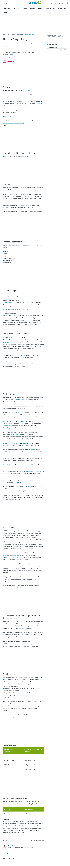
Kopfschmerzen (29, 296)
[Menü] (4, 3)
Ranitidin (40, 449)
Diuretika (39, 103)
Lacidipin (10, 54)
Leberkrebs (6, 557)
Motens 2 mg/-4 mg (8, 813)
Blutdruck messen (53, 44)
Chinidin (25, 443)
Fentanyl (23, 480)
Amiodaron (17, 443)
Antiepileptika (29, 471)
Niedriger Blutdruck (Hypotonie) (57, 50)
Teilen (14, 853)
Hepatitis (16, 555)
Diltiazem (16, 412)
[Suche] (67, 3)
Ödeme (5, 309)
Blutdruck (19, 482)
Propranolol (23, 421)
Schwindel (5, 302)
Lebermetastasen (16, 557)
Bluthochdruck (8, 116)
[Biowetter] (55, 3)
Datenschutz (11, 858)
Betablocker (6, 421)
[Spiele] (59, 3)
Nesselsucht (6, 342)
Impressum (5, 858)
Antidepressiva (19, 399)
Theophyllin (18, 434)
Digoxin (13, 434)
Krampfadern (52, 41)
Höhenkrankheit (53, 47)
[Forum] (63, 3)
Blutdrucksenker (18, 123)
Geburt (24, 628)
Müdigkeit (11, 302)
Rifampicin (5, 465)
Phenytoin (38, 471)
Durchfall (16, 315)
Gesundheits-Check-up (55, 39)
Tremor (32, 346)
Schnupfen (19, 704)
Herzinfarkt (22, 355)
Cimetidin (32, 449)
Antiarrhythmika (7, 443)
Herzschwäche (7, 425)
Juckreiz (34, 340)
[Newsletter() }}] (51, 3)
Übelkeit (5, 315)
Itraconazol (28, 486)
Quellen (7, 853)
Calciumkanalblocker (8, 123)
